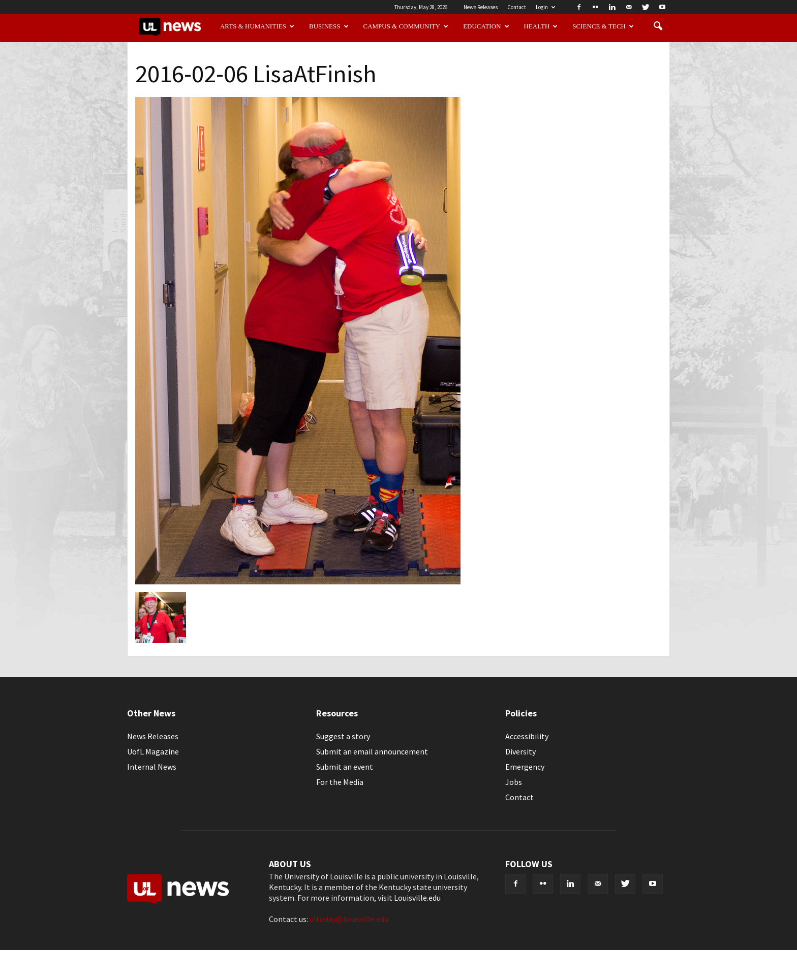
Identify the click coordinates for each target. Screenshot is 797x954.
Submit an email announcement (372, 751)
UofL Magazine (153, 751)
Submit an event (344, 767)
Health (541, 26)
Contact (516, 7)
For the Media (339, 782)
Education (486, 26)
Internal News (151, 767)
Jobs (513, 782)
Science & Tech (603, 26)
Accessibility (526, 736)
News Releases (481, 7)
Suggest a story (343, 736)
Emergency (524, 767)
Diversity (520, 751)
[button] (658, 26)
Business (329, 26)
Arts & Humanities (257, 26)
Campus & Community (406, 26)
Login (545, 7)
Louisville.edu (417, 898)
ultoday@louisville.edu (349, 919)
